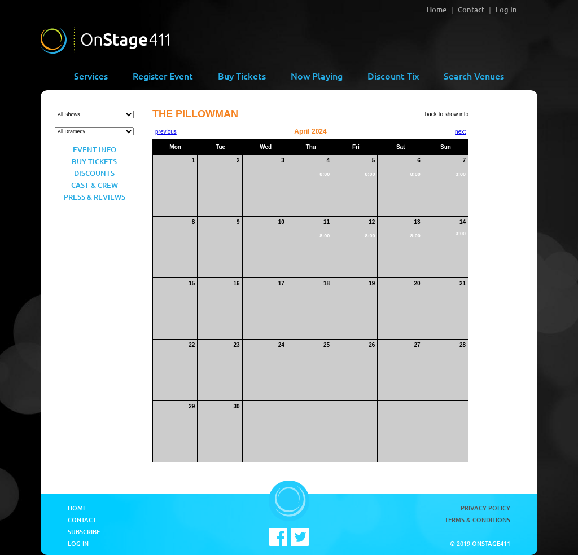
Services (91, 75)
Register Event (163, 75)
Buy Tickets (242, 75)
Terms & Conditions (477, 520)
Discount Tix (393, 75)
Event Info (94, 149)
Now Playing (317, 75)
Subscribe (84, 531)
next (460, 132)
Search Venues (474, 75)
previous (166, 132)
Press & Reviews (94, 197)
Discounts (94, 173)
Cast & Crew (94, 185)
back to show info (446, 114)
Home (436, 10)
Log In (506, 10)
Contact (471, 10)
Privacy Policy (485, 508)
